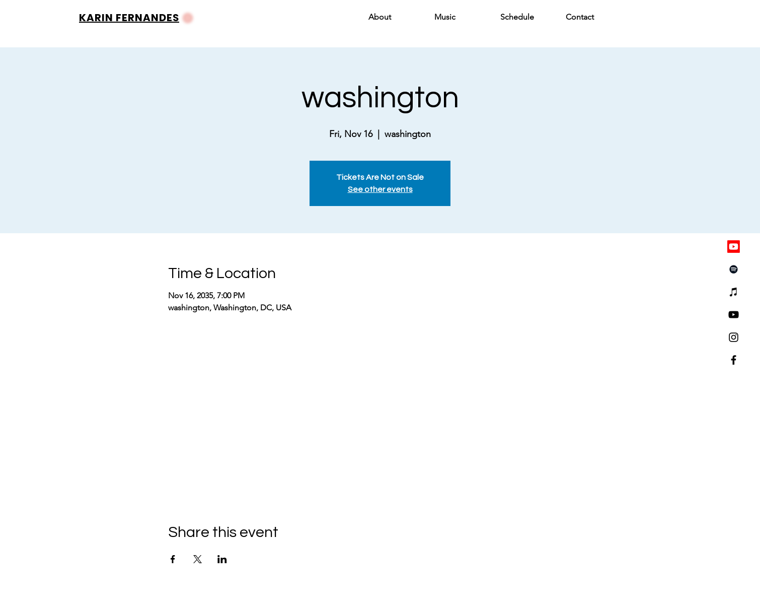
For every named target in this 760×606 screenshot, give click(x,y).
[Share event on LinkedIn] (222, 559)
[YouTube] (733, 314)
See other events (380, 189)
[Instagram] (733, 337)
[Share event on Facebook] (173, 559)
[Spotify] (733, 269)
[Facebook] (733, 360)
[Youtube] (733, 246)
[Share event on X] (197, 559)
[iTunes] (733, 292)
